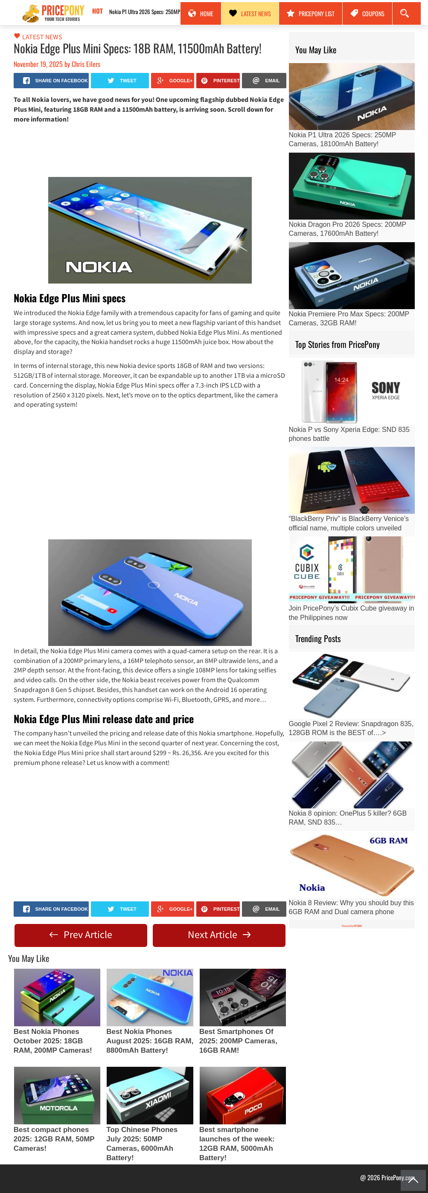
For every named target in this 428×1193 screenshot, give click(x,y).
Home (200, 13)
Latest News (250, 13)
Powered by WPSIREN (352, 926)
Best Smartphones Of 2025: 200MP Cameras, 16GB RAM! (238, 1041)
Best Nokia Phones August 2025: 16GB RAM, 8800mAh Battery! (149, 1041)
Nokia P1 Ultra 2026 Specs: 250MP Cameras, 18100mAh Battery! (166, 11)
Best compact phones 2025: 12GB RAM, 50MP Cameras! (54, 1139)
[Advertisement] (150, 149)
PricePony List (311, 13)
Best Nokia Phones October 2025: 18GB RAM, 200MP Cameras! (53, 1041)
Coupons (367, 13)
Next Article (219, 934)
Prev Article (80, 934)
